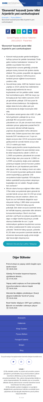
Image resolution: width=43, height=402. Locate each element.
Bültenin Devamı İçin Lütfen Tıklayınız (21, 244)
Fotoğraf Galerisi (21, 339)
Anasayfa (21, 318)
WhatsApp (19, 31)
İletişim (21, 345)
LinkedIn (30, 31)
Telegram (24, 31)
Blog (21, 350)
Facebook (8, 31)
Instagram (35, 31)
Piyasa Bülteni (21, 334)
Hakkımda (21, 323)
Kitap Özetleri (21, 329)
